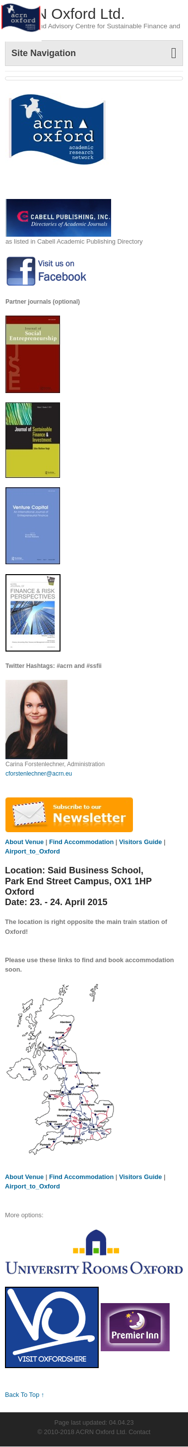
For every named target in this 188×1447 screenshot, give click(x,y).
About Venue (25, 842)
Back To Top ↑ (24, 1394)
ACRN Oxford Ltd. (65, 13)
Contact (139, 1432)
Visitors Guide (140, 842)
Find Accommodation (81, 842)
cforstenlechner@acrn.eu (38, 773)
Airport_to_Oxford (32, 851)
